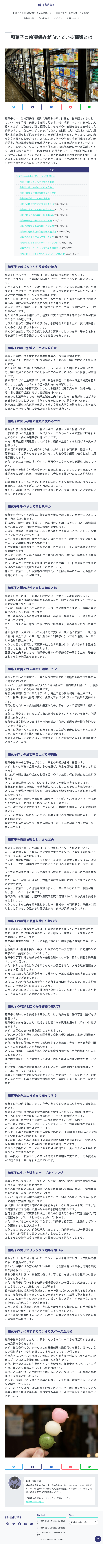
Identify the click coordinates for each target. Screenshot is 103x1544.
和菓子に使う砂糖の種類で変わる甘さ (38, 192)
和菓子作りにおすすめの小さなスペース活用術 (42, 253)
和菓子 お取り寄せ (35, 1501)
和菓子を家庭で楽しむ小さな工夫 (36, 220)
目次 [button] (51, 169)
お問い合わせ (73, 18)
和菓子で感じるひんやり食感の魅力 (37, 181)
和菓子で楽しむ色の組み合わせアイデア (43, 18)
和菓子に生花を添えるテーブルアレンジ (39, 242)
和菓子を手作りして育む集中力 (35, 198)
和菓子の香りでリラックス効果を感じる (39, 248)
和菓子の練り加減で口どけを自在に (37, 187)
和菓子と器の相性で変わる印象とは (37, 203)
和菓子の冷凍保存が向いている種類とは (32, 12)
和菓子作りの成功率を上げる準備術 (37, 214)
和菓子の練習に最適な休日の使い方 (37, 225)
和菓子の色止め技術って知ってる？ (37, 237)
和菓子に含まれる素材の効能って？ (37, 209)
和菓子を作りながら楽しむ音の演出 (73, 12)
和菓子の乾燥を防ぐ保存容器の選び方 (38, 231)
